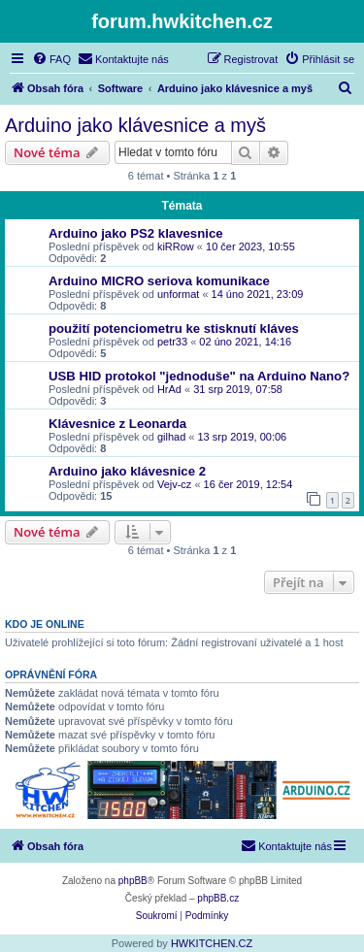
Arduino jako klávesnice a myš (135, 125)
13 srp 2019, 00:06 (242, 437)
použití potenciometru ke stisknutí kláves (174, 328)
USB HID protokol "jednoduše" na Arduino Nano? (199, 376)
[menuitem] (51, 59)
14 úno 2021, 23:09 (258, 294)
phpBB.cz (218, 898)
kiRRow (175, 246)
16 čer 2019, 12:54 (248, 484)
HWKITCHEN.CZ (211, 943)
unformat (178, 294)
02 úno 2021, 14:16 (245, 341)
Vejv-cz (174, 484)
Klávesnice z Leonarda (117, 423)
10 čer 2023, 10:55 (250, 246)
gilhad (171, 437)
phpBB (133, 880)
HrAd (169, 389)
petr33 (172, 341)
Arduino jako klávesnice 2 (127, 471)
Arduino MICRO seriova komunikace (159, 281)
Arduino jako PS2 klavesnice (136, 233)
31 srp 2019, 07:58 (237, 389)
